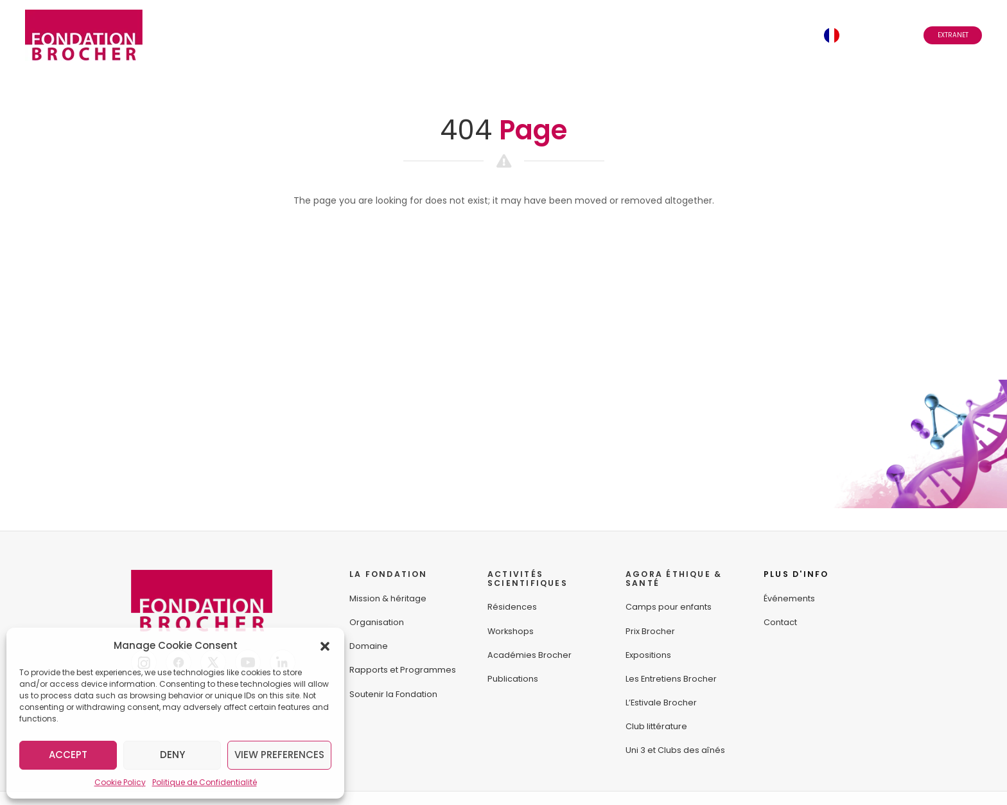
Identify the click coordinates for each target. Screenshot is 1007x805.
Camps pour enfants (669, 606)
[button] (325, 645)
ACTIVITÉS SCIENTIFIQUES (527, 578)
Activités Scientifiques (378, 35)
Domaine (368, 646)
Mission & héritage (387, 598)
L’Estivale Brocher (661, 702)
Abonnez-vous (704, 35)
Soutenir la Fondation (393, 694)
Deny (172, 754)
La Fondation (261, 35)
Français (867, 35)
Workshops (510, 631)
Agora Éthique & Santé (515, 35)
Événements (619, 35)
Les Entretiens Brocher (671, 678)
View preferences (279, 754)
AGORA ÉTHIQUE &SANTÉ (674, 578)
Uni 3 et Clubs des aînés (675, 750)
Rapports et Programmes (402, 669)
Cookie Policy (120, 782)
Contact (784, 35)
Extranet (953, 35)
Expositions (648, 655)
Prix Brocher (650, 631)
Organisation (376, 622)
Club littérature (656, 726)
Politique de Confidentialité (204, 782)
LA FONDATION (388, 574)
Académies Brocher (529, 655)
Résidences (512, 606)
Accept (68, 754)
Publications (512, 678)
